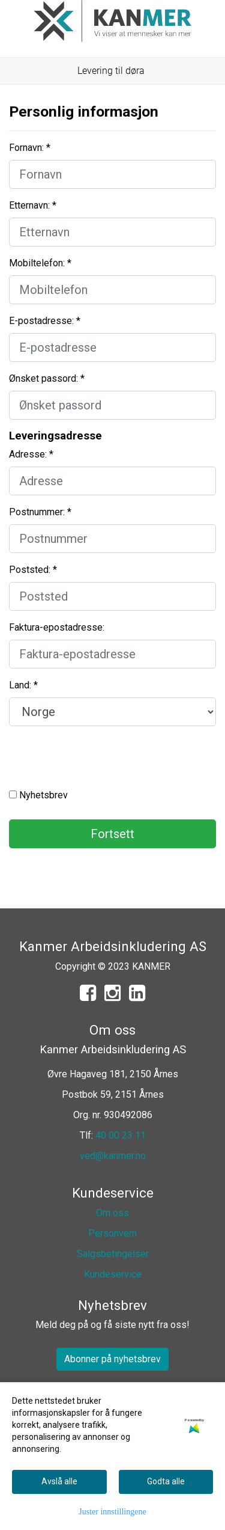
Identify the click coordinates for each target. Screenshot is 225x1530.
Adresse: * (31, 454)
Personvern (112, 1233)
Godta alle (166, 1481)
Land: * (23, 685)
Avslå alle (59, 1481)
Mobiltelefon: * (40, 263)
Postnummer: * (40, 512)
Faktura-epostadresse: (56, 627)
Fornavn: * (29, 147)
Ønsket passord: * (47, 378)
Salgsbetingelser (113, 1253)
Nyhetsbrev (38, 795)
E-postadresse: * (44, 320)
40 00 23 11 (120, 1135)
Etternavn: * (32, 205)
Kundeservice (113, 1274)
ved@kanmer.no (113, 1155)
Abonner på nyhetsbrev (112, 1359)
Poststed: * (33, 569)
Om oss (112, 1213)
